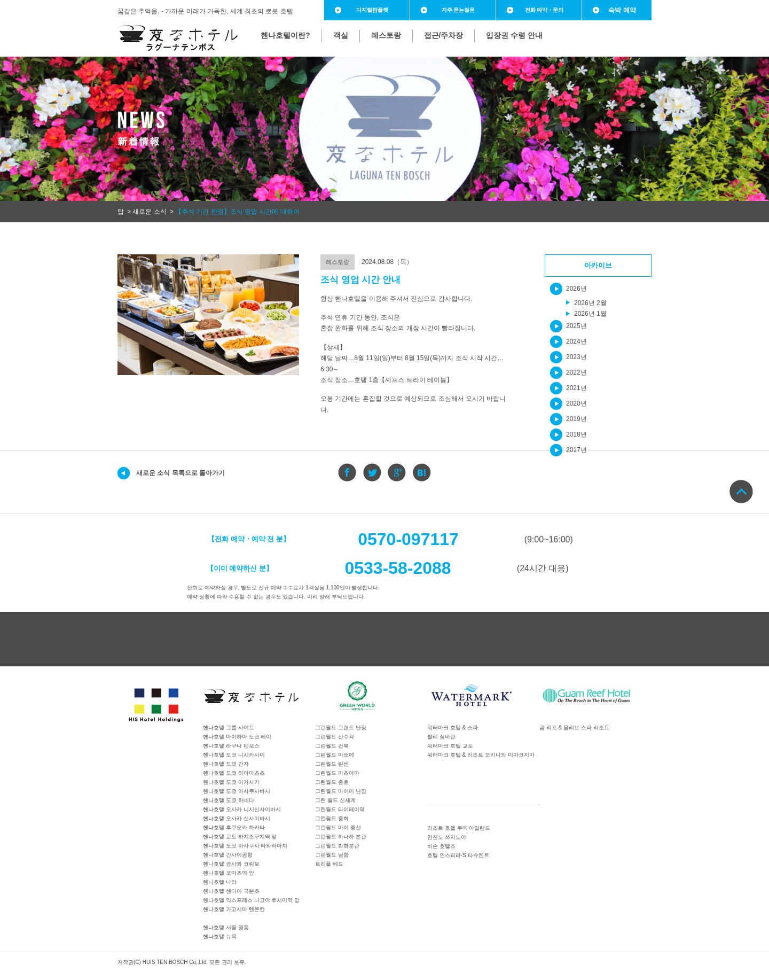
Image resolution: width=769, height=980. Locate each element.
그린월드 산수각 (334, 737)
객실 (340, 35)
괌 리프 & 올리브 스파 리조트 (574, 727)
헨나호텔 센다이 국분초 (231, 891)
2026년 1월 (590, 313)
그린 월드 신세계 (335, 800)
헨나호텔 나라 (220, 882)
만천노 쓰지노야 (446, 837)
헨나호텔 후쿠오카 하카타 (234, 827)
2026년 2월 (590, 303)
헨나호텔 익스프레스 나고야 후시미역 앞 (251, 900)
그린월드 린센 (332, 764)
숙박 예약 (621, 10)
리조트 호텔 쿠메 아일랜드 (458, 828)
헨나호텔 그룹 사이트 (228, 727)
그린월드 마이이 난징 (340, 791)
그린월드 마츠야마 (337, 773)
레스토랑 (386, 35)
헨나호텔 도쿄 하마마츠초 (234, 773)
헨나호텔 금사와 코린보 (231, 864)
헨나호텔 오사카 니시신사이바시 (242, 809)
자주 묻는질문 (458, 10)
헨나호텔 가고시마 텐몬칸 (234, 909)
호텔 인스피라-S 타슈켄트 (458, 855)
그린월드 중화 (332, 818)
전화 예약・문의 (544, 10)
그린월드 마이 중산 (338, 827)
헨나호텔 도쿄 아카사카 (231, 782)
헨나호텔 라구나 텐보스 (231, 746)
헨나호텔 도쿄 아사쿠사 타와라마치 (245, 846)
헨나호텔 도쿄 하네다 (228, 800)
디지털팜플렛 (372, 10)
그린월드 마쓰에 (334, 755)
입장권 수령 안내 (514, 35)
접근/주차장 (444, 35)
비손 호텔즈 (441, 846)
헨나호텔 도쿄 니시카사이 (234, 755)
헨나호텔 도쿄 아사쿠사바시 (236, 791)
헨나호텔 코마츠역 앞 (228, 873)
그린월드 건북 (332, 746)
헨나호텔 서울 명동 (226, 927)
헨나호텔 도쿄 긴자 (226, 764)
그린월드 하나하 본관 (340, 836)
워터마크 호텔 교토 (450, 746)
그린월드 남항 (332, 855)
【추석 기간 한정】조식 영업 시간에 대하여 (237, 211)
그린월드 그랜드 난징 (340, 727)
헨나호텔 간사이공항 (228, 855)
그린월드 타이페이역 (340, 809)
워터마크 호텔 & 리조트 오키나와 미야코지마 (481, 755)
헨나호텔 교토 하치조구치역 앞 (240, 836)
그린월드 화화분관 (337, 846)
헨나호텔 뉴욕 (220, 936)
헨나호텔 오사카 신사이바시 (236, 818)
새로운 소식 (149, 211)
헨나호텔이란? (285, 35)
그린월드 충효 (332, 782)
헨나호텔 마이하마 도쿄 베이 (237, 737)
